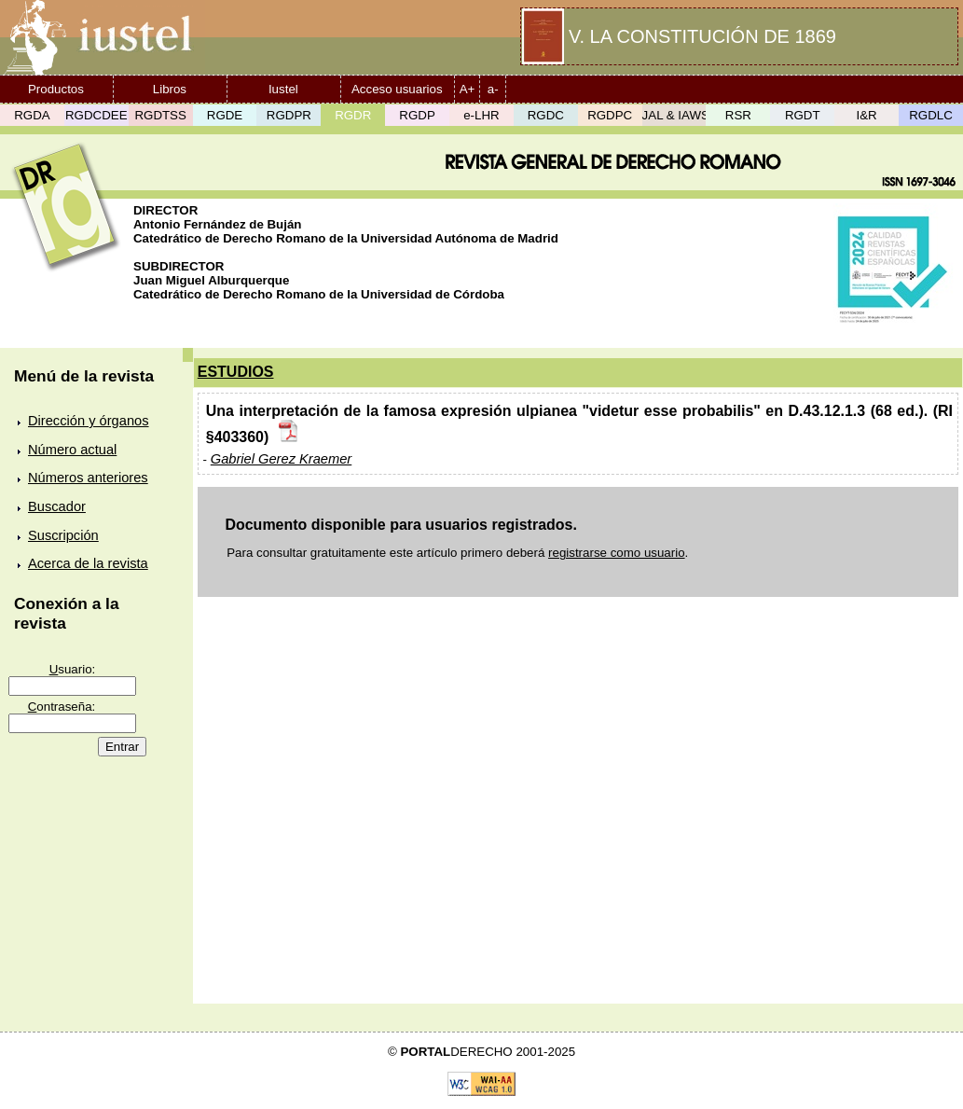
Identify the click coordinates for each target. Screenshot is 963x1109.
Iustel (283, 89)
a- (493, 89)
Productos (56, 89)
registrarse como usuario (616, 553)
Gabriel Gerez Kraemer (281, 458)
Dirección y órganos (88, 420)
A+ (467, 89)
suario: (72, 669)
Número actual (72, 449)
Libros (169, 89)
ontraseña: (62, 707)
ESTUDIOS (236, 372)
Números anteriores (88, 477)
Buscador (57, 506)
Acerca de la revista (88, 563)
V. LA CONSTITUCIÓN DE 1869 (702, 36)
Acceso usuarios (397, 89)
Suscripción (63, 535)
